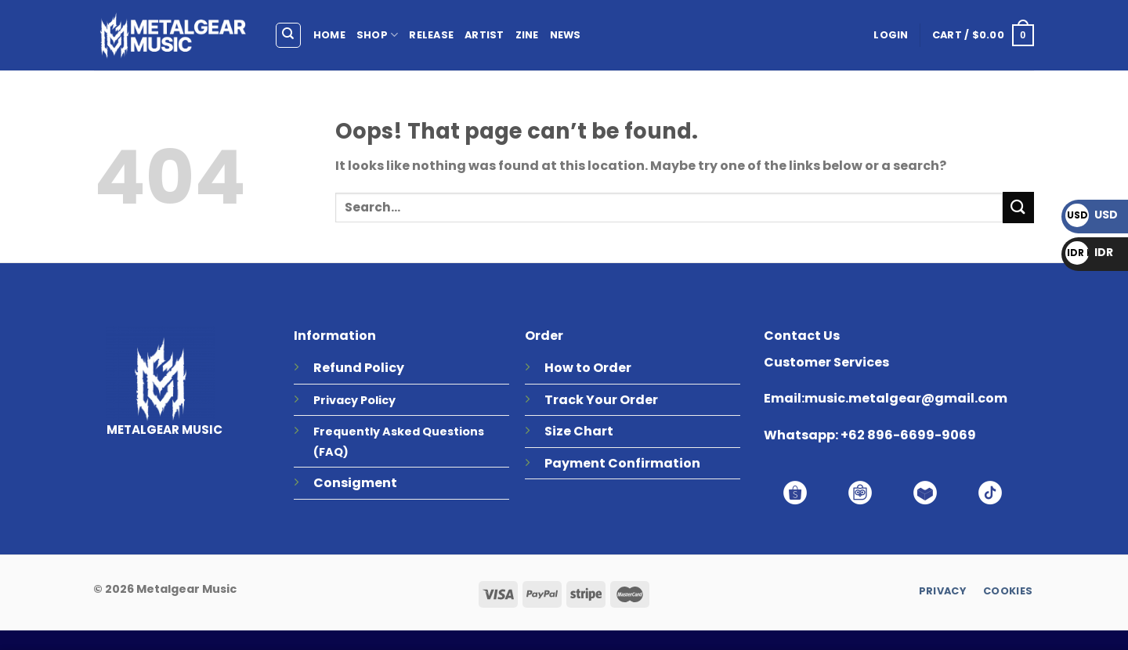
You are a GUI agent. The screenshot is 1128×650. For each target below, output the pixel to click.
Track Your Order (601, 400)
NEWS (565, 35)
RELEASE (431, 35)
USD (1091, 214)
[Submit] (1018, 207)
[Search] (289, 35)
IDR (1089, 252)
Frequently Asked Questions (398, 431)
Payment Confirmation (622, 463)
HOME (329, 35)
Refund (337, 368)
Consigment (355, 483)
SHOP (377, 34)
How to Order (587, 368)
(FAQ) (331, 452)
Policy (384, 368)
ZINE (527, 35)
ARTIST (484, 35)
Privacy (335, 400)
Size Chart (578, 431)
